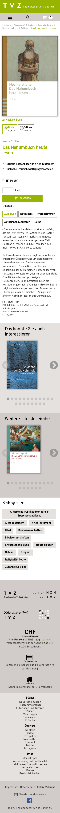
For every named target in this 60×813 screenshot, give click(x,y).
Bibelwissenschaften (30, 530)
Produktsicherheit (30, 773)
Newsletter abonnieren (30, 794)
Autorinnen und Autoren (30, 708)
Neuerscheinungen (30, 702)
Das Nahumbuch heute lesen (43, 28)
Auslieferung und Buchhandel (30, 761)
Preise (30, 770)
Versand (46, 639)
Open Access (30, 717)
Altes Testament (14, 523)
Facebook (30, 742)
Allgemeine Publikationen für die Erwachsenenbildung (29, 513)
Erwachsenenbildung (17, 545)
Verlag (30, 733)
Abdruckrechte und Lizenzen (30, 764)
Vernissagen (30, 714)
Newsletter (30, 739)
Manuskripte (30, 758)
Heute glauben (44, 545)
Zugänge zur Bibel (15, 567)
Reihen (30, 711)
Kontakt (30, 730)
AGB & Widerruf (46, 787)
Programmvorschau (30, 705)
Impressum (11, 787)
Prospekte (30, 736)
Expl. (18, 190)
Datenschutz (27, 787)
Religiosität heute (15, 559)
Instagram (30, 748)
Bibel (8, 530)
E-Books (30, 720)
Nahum (9, 552)
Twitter (30, 745)
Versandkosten (30, 767)
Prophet (25, 552)
